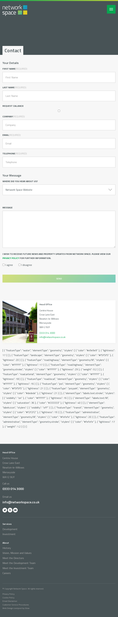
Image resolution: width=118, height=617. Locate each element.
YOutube (15, 510)
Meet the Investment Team (18, 568)
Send (59, 278)
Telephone (8, 153)
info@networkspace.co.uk (52, 337)
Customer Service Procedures (15, 604)
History (6, 548)
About (5, 542)
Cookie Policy (8, 597)
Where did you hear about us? (20, 181)
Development (9, 529)
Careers (6, 573)
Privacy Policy (8, 594)
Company (7, 116)
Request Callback (12, 106)
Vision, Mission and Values (17, 553)
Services (7, 524)
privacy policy (10, 258)
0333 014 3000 (47, 333)
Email (5, 135)
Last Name (8, 87)
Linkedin (10, 510)
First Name (9, 68)
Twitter (4, 510)
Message (7, 207)
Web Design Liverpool (12, 608)
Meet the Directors (13, 558)
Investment (9, 534)
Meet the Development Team (18, 563)
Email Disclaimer (9, 601)
